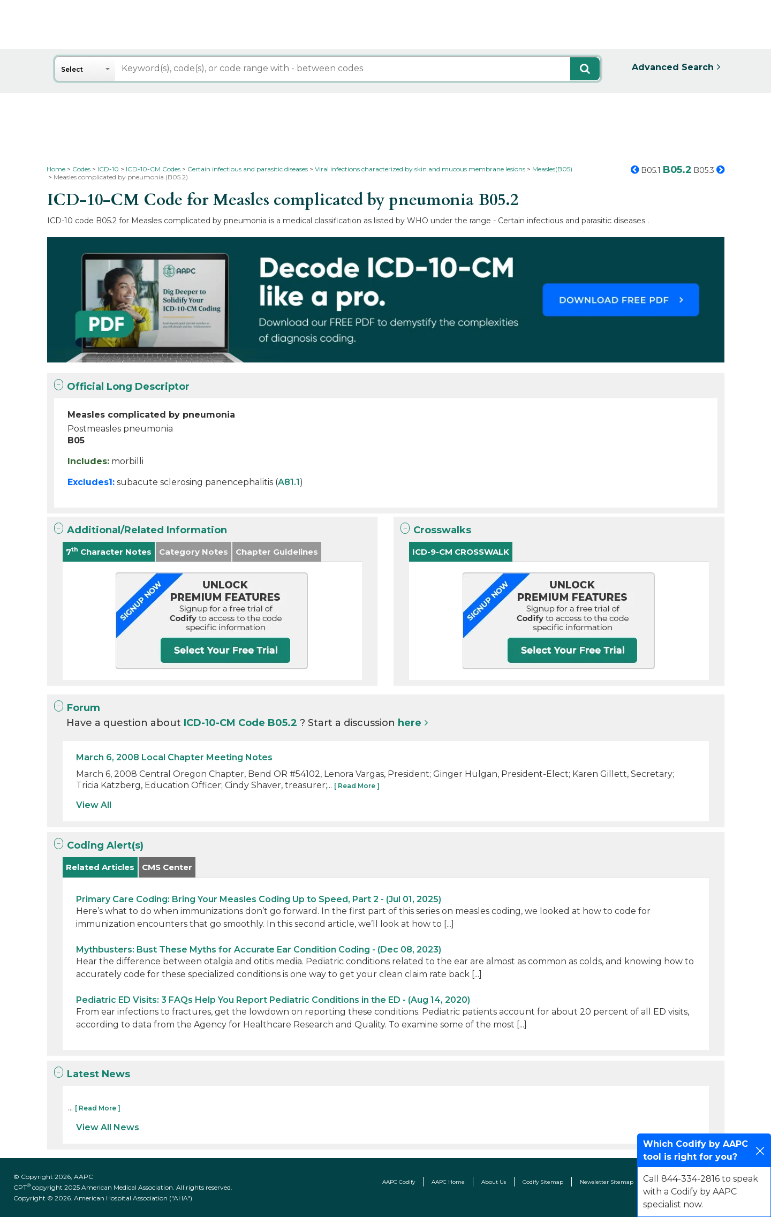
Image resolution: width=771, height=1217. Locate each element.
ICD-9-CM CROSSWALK (460, 552)
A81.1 (289, 482)
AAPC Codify (398, 1181)
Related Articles (100, 867)
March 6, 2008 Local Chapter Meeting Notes (174, 757)
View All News (107, 1127)
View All (93, 805)
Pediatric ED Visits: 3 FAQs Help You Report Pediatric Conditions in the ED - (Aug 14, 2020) (273, 1000)
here (409, 723)
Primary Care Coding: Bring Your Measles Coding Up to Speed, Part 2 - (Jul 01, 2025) (258, 899)
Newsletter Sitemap (606, 1181)
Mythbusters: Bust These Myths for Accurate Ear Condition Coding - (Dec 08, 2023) (258, 949)
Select (72, 69)
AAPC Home (448, 1181)
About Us (493, 1181)
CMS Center (167, 867)
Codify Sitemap (543, 1181)
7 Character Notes (109, 551)
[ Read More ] (357, 786)
